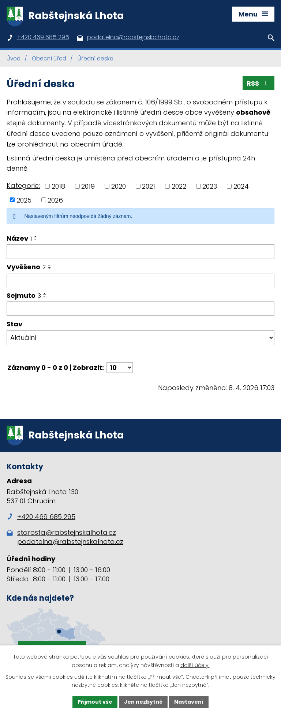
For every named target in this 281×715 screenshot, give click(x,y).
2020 (118, 186)
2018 (58, 186)
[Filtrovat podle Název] (140, 251)
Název (19, 238)
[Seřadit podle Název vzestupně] (36, 236)
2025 (23, 199)
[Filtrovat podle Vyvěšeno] (140, 281)
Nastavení (188, 701)
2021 (148, 186)
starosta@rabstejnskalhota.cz (66, 532)
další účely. (195, 665)
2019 (88, 186)
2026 (55, 199)
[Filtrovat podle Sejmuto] (140, 308)
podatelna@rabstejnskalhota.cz (70, 541)
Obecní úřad (49, 58)
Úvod (13, 58)
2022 (179, 186)
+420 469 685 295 (41, 516)
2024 (241, 186)
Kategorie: (23, 185)
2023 (209, 186)
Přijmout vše (95, 701)
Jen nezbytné (143, 701)
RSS (259, 83)
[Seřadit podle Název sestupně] (36, 239)
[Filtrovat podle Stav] (140, 337)
